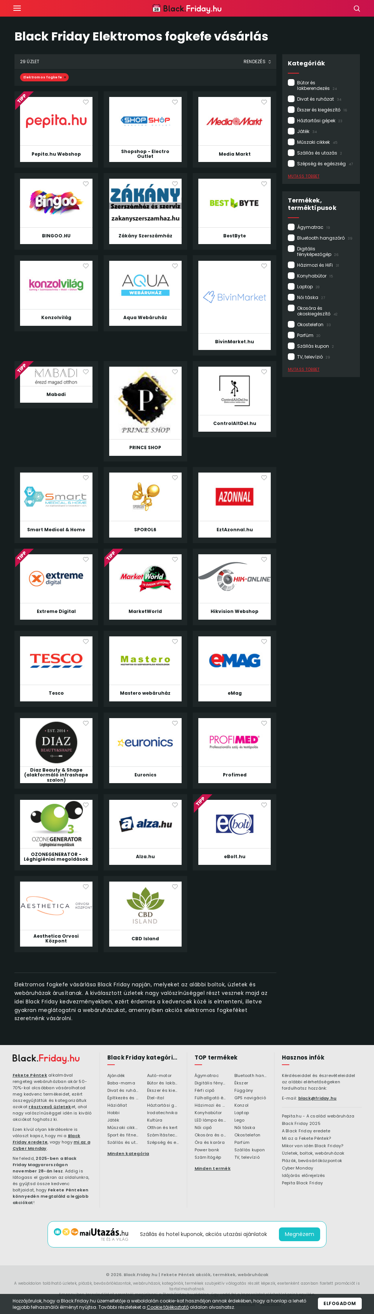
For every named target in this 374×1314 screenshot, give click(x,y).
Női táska (311, 297)
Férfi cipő (205, 1090)
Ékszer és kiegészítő (322, 110)
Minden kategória (128, 1153)
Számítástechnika (163, 1135)
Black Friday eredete (47, 1139)
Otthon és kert (162, 1127)
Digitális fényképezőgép (317, 251)
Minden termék (213, 1168)
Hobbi (113, 1113)
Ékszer (241, 1083)
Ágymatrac (313, 227)
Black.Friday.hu (140, 1275)
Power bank (207, 1150)
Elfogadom (339, 1303)
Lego (239, 1120)
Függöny (243, 1090)
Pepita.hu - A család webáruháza (318, 1116)
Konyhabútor (315, 276)
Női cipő (203, 1127)
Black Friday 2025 (301, 1123)
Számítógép (208, 1157)
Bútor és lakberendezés (317, 85)
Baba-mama (121, 1083)
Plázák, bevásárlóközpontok (312, 1161)
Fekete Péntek (30, 1075)
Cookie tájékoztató (168, 1307)
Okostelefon (314, 324)
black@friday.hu (317, 1098)
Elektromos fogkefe (42, 77)
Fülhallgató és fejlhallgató (211, 1098)
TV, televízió (313, 357)
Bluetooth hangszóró (324, 238)
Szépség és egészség (325, 163)
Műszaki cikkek (317, 142)
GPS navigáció (250, 1098)
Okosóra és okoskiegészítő (317, 311)
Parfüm (309, 335)
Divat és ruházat (319, 99)
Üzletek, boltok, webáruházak (313, 1153)
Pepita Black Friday (302, 1183)
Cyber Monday (297, 1168)
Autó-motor (159, 1075)
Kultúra (155, 1120)
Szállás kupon (315, 346)
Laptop (308, 286)
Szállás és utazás (319, 153)
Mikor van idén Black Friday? (313, 1146)
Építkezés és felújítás (123, 1098)
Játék (307, 131)
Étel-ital (155, 1098)
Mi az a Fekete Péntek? (306, 1138)
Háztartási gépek (319, 120)
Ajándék (116, 1075)
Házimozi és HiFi (318, 265)
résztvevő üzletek (50, 1107)
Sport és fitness (123, 1135)
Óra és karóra (210, 1142)
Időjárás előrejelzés (303, 1175)
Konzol (241, 1105)
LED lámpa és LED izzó (211, 1120)
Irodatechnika (162, 1113)
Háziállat (117, 1105)
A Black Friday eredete (306, 1131)
